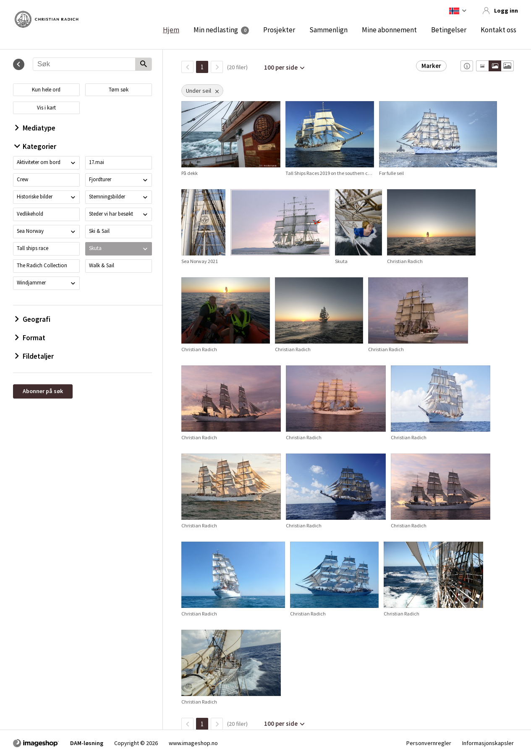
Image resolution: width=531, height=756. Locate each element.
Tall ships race (32, 248)
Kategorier (35, 146)
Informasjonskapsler (488, 743)
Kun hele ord (46, 89)
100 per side (281, 67)
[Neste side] (217, 67)
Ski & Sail (99, 231)
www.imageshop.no (193, 743)
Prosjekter (279, 29)
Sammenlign (328, 29)
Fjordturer (100, 179)
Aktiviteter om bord (38, 162)
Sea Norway (30, 231)
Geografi (32, 319)
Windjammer (31, 282)
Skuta (95, 248)
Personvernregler (428, 743)
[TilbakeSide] (187, 67)
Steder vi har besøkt (111, 213)
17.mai (96, 162)
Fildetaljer (34, 356)
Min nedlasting (216, 29)
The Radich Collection (42, 265)
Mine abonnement (389, 29)
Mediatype (35, 128)
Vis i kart (46, 107)
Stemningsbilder (107, 196)
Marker (431, 66)
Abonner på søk (43, 391)
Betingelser (448, 29)
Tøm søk (118, 89)
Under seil (198, 90)
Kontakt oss (498, 29)
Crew (22, 179)
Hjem (171, 29)
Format (30, 337)
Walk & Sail (101, 265)
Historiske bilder (34, 196)
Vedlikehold (30, 213)
